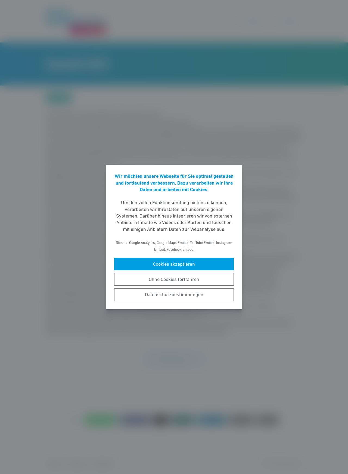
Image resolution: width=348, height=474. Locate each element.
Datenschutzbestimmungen (174, 295)
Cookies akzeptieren (174, 264)
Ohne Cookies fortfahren (174, 279)
